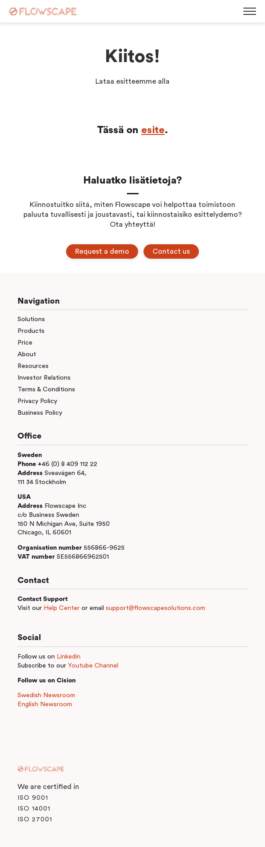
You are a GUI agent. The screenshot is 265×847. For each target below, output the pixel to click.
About (27, 354)
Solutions (31, 319)
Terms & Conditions (46, 389)
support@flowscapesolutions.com (155, 608)
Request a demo (102, 251)
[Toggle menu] (249, 11)
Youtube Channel (93, 665)
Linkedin (69, 656)
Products (31, 330)
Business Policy (40, 412)
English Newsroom (45, 704)
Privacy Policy (37, 401)
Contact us (171, 251)
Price (25, 342)
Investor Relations (44, 377)
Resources (33, 366)
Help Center (62, 608)
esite (153, 130)
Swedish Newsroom (46, 695)
